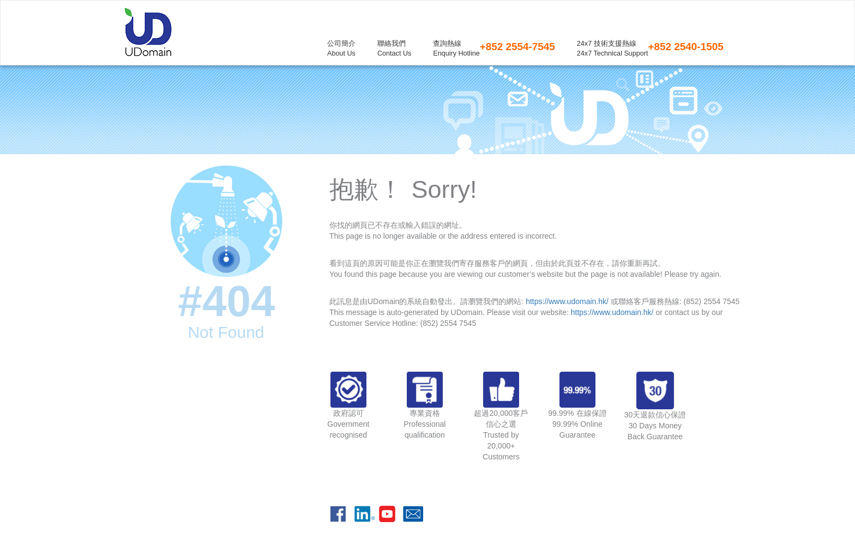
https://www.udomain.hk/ (567, 301)
